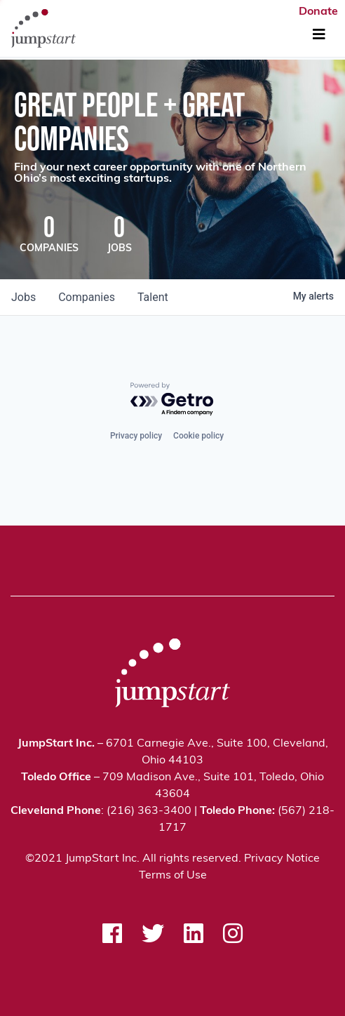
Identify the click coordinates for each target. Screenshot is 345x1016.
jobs (23, 297)
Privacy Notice (282, 858)
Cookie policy (198, 436)
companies (86, 297)
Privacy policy (136, 436)
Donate (318, 12)
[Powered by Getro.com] (172, 399)
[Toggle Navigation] (319, 35)
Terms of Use (173, 875)
